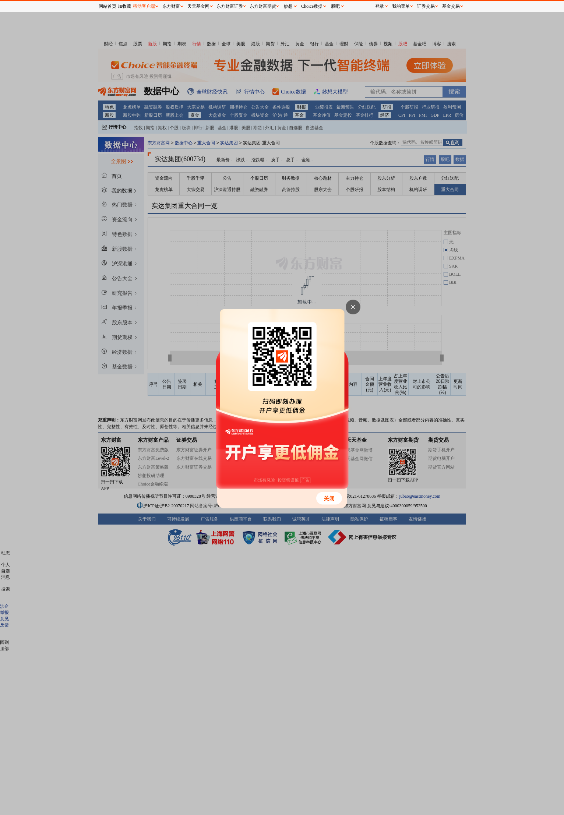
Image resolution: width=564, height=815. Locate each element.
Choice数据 (311, 6)
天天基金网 (198, 6)
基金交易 (451, 6)
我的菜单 (401, 6)
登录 (379, 6)
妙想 (288, 6)
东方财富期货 (263, 6)
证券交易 (426, 6)
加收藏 (124, 6)
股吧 (335, 6)
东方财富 (171, 6)
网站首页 (107, 6)
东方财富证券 (229, 6)
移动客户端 (144, 6)
